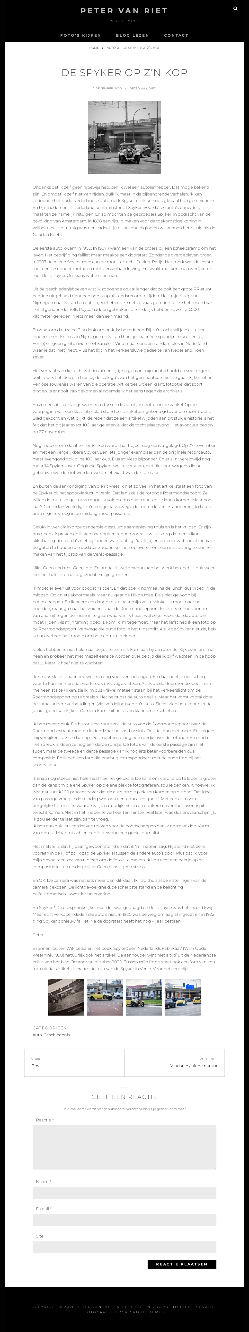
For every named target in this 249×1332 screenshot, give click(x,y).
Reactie (44, 1120)
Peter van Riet (143, 88)
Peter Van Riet (124, 10)
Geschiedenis (57, 1035)
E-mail (43, 1208)
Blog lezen (133, 35)
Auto (111, 48)
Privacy (204, 1307)
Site (40, 1236)
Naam (43, 1181)
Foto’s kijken (80, 35)
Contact (176, 35)
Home (94, 48)
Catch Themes (147, 1312)
